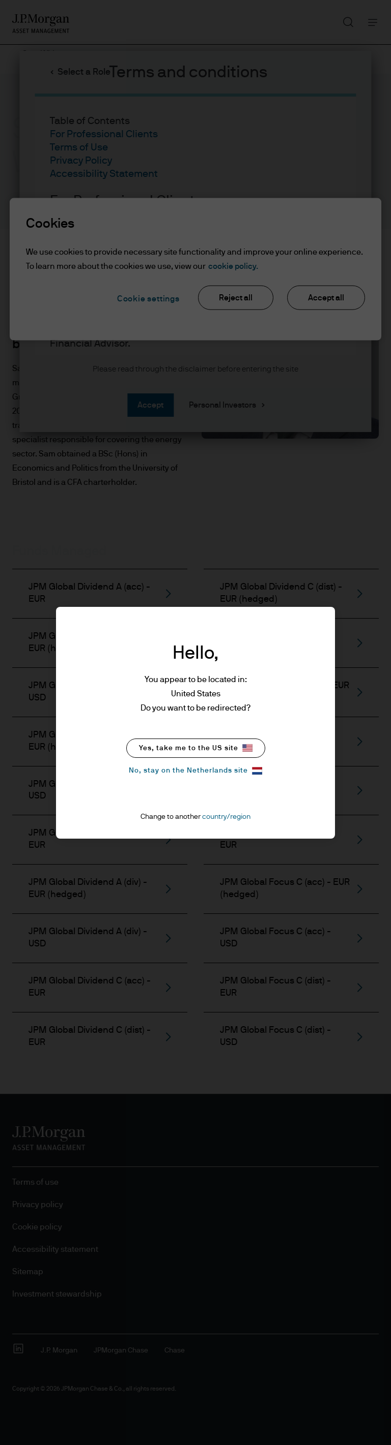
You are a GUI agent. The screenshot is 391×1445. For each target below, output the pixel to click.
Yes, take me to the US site (196, 748)
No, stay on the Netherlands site (195, 771)
